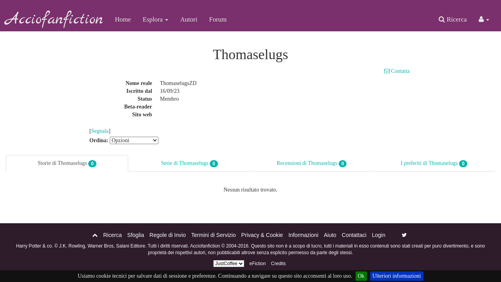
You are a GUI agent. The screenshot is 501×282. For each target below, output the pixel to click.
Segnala (100, 131)
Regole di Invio (167, 235)
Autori (188, 19)
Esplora (155, 19)
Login (378, 235)
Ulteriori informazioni (396, 276)
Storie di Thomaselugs (67, 163)
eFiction (257, 263)
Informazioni (303, 235)
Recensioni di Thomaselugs (312, 163)
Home (123, 19)
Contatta (397, 71)
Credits (278, 263)
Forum (218, 19)
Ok (361, 276)
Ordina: (98, 140)
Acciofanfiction (54, 19)
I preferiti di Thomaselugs (434, 163)
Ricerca (453, 19)
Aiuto (330, 235)
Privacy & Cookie (262, 235)
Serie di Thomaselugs (189, 163)
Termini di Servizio (213, 235)
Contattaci (354, 235)
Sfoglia (135, 235)
